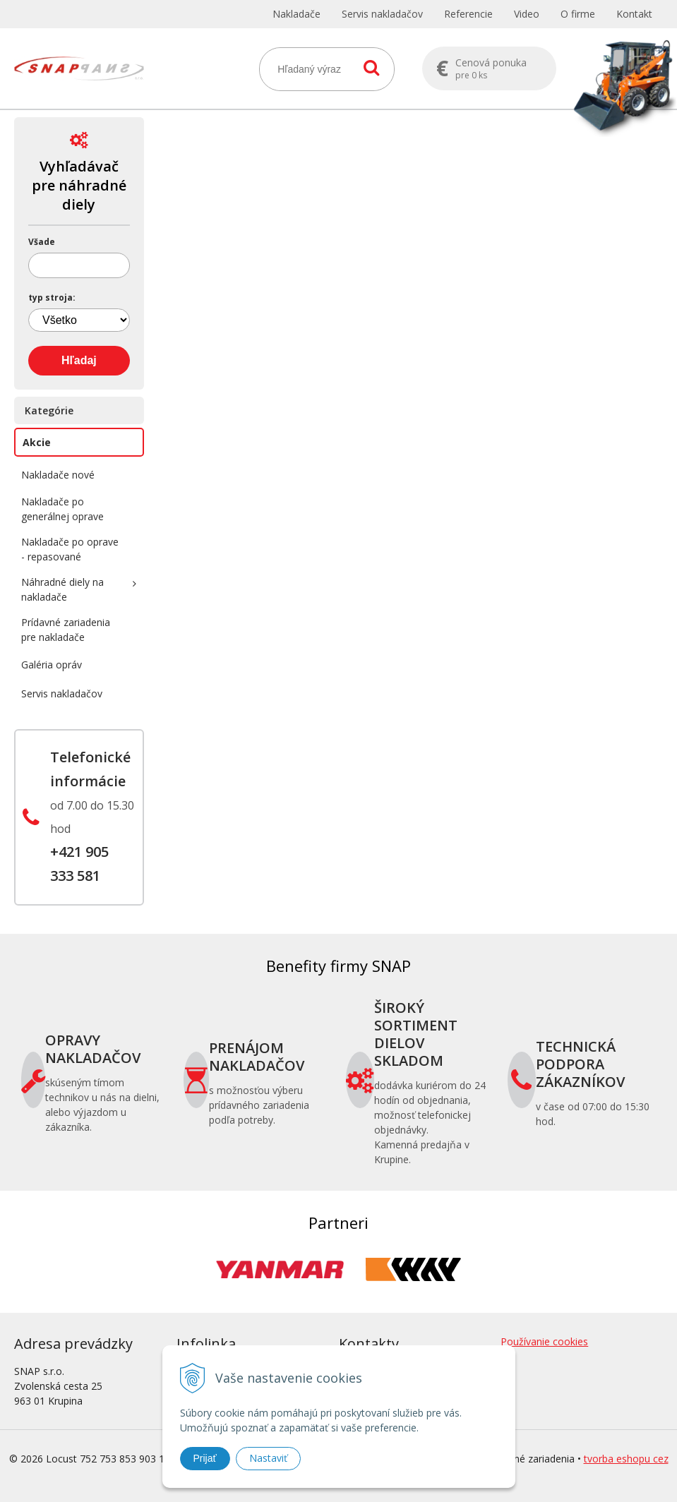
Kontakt (634, 13)
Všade (41, 242)
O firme (578, 13)
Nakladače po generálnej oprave (62, 509)
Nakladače (296, 13)
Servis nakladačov (382, 13)
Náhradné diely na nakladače (62, 589)
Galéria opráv (51, 664)
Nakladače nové (58, 474)
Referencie (468, 13)
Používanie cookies (544, 1341)
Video (526, 13)
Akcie (37, 442)
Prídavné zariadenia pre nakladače (65, 629)
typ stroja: (52, 298)
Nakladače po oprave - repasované (70, 549)
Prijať (205, 1458)
